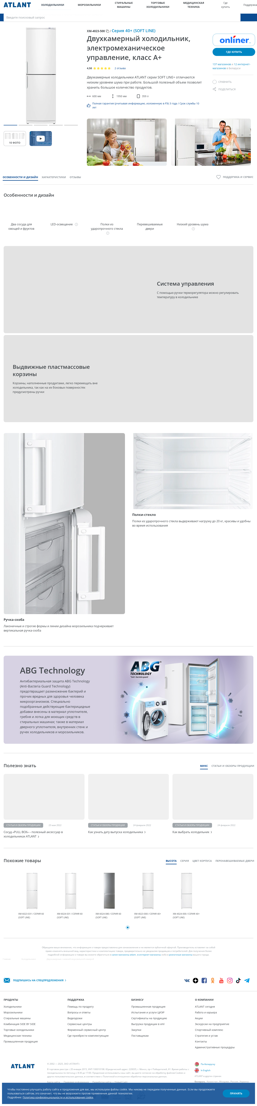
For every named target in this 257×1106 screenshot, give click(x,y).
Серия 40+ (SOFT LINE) (133, 34)
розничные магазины (180, 961)
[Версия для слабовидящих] (236, 7)
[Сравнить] (222, 86)
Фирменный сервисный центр (86, 1034)
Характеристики (54, 181)
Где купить (172, 7)
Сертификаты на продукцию (149, 1023)
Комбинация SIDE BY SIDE (20, 1028)
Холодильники (49, 7)
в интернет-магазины (149, 961)
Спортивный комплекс (209, 1034)
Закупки (136, 1034)
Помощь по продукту (80, 1011)
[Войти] (244, 7)
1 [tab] (127, 934)
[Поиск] (251, 7)
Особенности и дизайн (20, 181)
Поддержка (187, 7)
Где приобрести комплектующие (88, 1040)
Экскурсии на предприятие (212, 1028)
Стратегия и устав (206, 1040)
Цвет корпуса (202, 866)
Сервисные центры (79, 1028)
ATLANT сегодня (205, 1011)
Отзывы (75, 181)
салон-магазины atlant (124, 961)
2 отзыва (120, 72)
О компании (217, 7)
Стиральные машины (101, 7)
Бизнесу (203, 7)
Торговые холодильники (124, 7)
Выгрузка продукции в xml (148, 1028)
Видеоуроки (74, 1023)
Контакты (201, 1046)
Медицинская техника (150, 7)
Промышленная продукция (21, 1046)
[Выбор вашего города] (229, 7)
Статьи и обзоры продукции (232, 769)
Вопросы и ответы (79, 1017)
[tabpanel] (32, 902)
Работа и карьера (206, 1017)
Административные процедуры (215, 1052)
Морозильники (76, 7)
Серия (184, 866)
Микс (204, 769)
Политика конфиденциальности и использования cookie (68, 1095)
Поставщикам (140, 1040)
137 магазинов (222, 68)
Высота (171, 866)
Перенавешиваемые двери (234, 866)
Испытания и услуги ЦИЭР (147, 1017)
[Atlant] (17, 7)
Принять (233, 1090)
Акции (199, 1023)
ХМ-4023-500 (96, 35)
